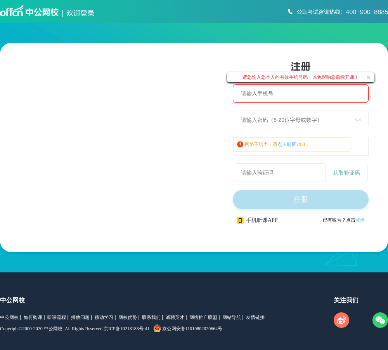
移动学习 (104, 317)
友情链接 (255, 317)
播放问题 (80, 317)
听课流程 (56, 317)
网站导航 (231, 317)
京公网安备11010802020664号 (192, 328)
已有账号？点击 (344, 220)
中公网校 (12, 300)
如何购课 (33, 317)
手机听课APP (257, 220)
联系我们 (151, 317)
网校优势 (127, 317)
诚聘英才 (175, 317)
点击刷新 (286, 144)
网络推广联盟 (203, 317)
